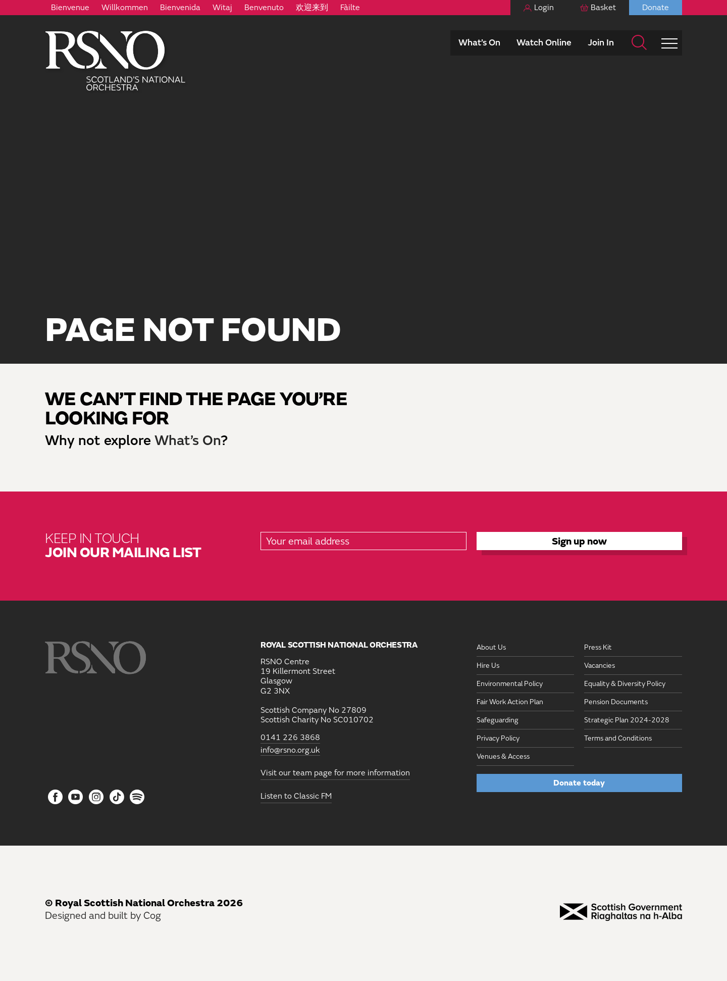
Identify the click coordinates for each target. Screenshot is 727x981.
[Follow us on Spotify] (137, 797)
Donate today (579, 783)
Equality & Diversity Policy (624, 683)
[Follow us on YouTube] (76, 798)
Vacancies (599, 665)
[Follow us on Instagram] (96, 798)
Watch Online (544, 42)
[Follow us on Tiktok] (117, 797)
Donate (655, 8)
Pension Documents (616, 702)
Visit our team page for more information (335, 773)
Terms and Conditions (618, 738)
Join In (601, 42)
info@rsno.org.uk (290, 750)
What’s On (479, 42)
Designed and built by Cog (103, 915)
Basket (603, 8)
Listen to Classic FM (296, 796)
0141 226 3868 (290, 738)
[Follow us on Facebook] (55, 798)
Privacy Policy (498, 738)
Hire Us (488, 665)
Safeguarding (497, 720)
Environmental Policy (510, 683)
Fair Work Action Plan (510, 702)
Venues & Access (503, 756)
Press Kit (598, 647)
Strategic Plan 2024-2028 (626, 720)
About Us (491, 647)
